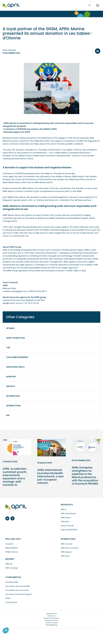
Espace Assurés (67, 525)
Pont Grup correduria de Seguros (18, 594)
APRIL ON (8, 564)
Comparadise (11, 602)
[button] (5, 630)
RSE (8, 415)
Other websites (13, 577)
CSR (8, 347)
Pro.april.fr (9, 544)
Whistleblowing (51, 625)
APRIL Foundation (15, 338)
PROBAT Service (11, 552)
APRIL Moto (65, 521)
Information (13, 396)
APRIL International (68, 513)
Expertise (11, 376)
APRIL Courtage (11, 568)
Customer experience (17, 357)
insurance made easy (16, 507)
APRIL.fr (63, 509)
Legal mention (51, 613)
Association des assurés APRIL (17, 586)
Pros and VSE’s (13, 539)
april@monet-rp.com (13, 303)
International (13, 405)
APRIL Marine (66, 517)
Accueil (11, 6)
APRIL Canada (66, 544)
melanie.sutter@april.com (15, 291)
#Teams (10, 328)
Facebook (12, 518)
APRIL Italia (65, 556)
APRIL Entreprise (11, 548)
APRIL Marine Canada (69, 548)
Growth (10, 386)
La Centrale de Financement (16, 590)
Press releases (9, 50)
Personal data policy (51, 618)
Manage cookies (51, 620)
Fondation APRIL (11, 582)
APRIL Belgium (66, 552)
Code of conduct (51, 623)
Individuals (67, 504)
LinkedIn (97, 51)
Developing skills (15, 367)
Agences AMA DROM (69, 529)
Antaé (7, 598)
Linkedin (7, 518)
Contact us (51, 616)
